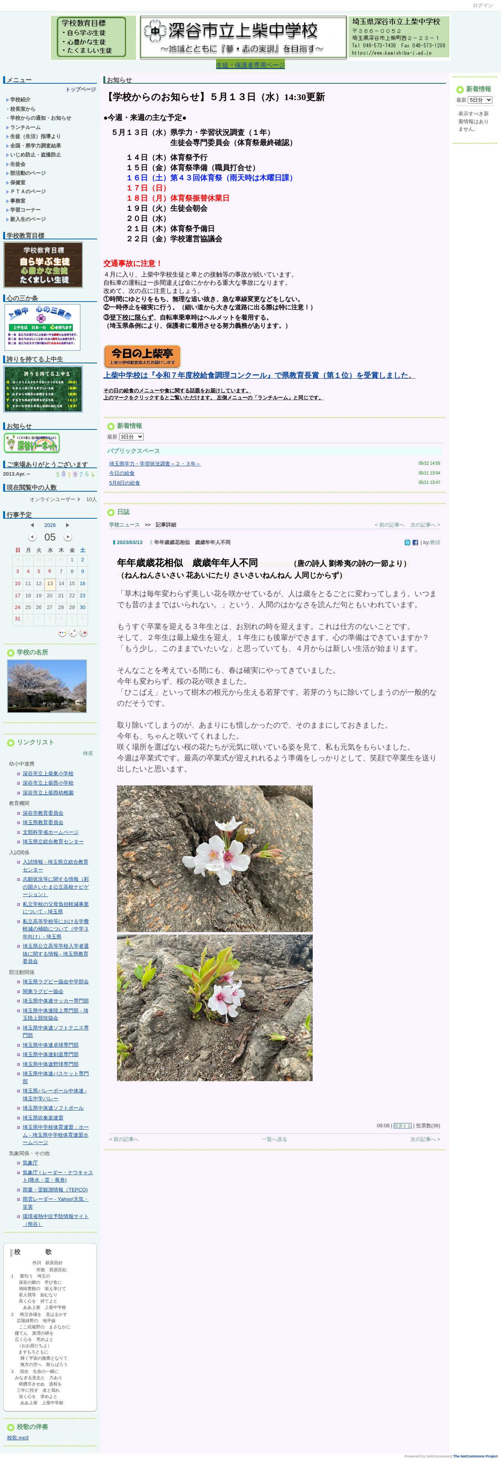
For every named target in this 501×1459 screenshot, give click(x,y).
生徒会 (15, 164)
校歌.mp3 (18, 1438)
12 (38, 585)
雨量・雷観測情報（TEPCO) (55, 1190)
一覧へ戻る (274, 1142)
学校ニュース (124, 527)
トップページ (80, 89)
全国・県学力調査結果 (33, 146)
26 (17, 561)
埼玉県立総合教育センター (53, 841)
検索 (88, 753)
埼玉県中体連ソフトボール (53, 1108)
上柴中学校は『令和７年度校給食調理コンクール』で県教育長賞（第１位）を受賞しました (255, 378)
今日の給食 (122, 475)
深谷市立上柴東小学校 (48, 773)
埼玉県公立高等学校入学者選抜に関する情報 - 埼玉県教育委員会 (56, 953)
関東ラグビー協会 (43, 991)
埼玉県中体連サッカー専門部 (56, 1001)
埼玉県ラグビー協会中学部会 (56, 982)
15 (72, 585)
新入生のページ (26, 219)
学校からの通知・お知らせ (38, 118)
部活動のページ (26, 173)
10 (17, 585)
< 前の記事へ (389, 527)
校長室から (21, 109)
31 (17, 620)
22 (72, 597)
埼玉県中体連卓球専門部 (51, 1045)
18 (28, 597)
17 (17, 597)
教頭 (435, 545)
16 (82, 585)
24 (17, 609)
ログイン (483, 5)
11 (28, 585)
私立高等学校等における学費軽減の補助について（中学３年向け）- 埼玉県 (56, 929)
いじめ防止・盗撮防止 (33, 155)
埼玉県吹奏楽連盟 (43, 1118)
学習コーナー (23, 210)
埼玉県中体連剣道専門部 (51, 1054)
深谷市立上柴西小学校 (48, 783)
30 (61, 561)
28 (38, 561)
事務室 (15, 201)
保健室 (15, 182)
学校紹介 (18, 99)
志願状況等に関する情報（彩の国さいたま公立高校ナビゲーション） (56, 886)
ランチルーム (23, 127)
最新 (125, 439)
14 (61, 585)
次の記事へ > (425, 527)
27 (28, 561)
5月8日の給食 (124, 485)
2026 (50, 525)
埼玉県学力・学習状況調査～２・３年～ (155, 466)
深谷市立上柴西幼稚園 (48, 793)
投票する (402, 1128)
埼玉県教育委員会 (43, 822)
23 (82, 597)
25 (28, 609)
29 (49, 561)
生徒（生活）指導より (33, 136)
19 (38, 597)
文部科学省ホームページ (51, 832)
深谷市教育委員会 (43, 813)
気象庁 (30, 1163)
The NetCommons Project (475, 1456)
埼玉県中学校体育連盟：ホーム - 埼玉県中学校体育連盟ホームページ (56, 1134)
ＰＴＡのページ (26, 191)
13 (50, 585)
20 (49, 597)
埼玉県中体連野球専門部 (51, 1064)
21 (61, 597)
